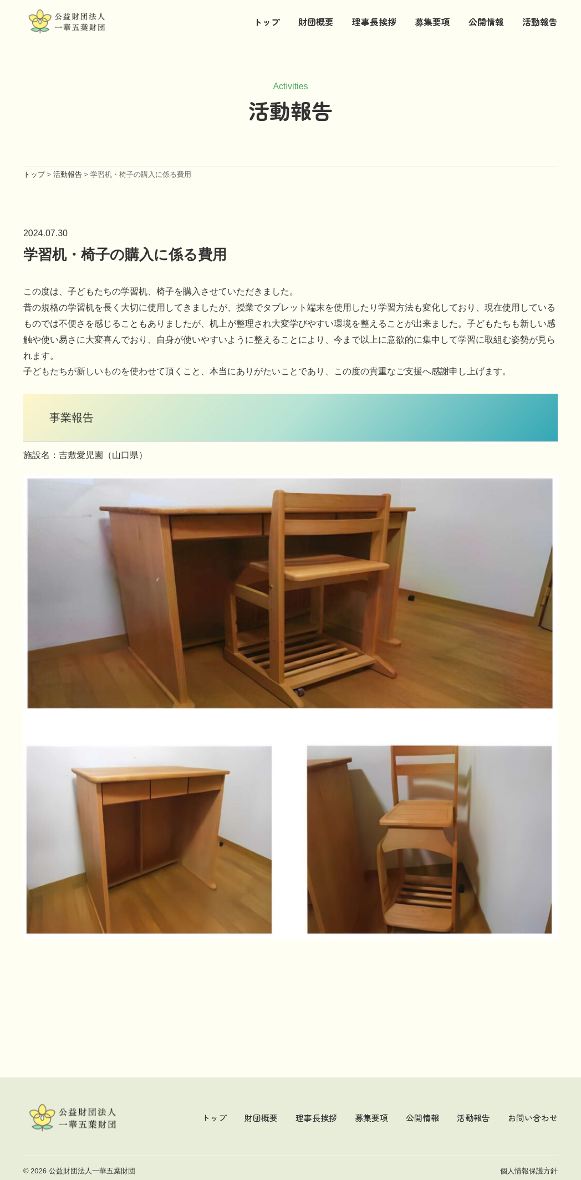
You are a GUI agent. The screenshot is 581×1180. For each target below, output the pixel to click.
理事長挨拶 (374, 21)
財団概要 (316, 21)
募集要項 (432, 21)
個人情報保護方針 (529, 1171)
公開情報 (486, 21)
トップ (266, 21)
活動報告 (540, 21)
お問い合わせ (533, 1117)
